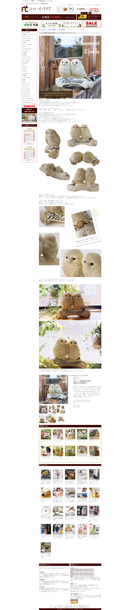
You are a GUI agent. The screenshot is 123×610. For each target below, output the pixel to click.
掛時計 (24, 79)
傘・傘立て (25, 63)
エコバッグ (25, 67)
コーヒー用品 (26, 61)
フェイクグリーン (27, 36)
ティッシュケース (27, 58)
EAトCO (24, 69)
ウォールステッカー (27, 48)
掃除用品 (25, 54)
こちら (76, 577)
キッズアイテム (26, 93)
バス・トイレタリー (27, 44)
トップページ (42, 29)
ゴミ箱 (24, 46)
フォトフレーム (26, 50)
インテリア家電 (26, 89)
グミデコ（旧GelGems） (28, 98)
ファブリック (26, 85)
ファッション (26, 87)
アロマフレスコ (26, 95)
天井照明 (25, 52)
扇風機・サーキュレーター (29, 34)
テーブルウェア (26, 73)
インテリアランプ (27, 56)
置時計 (24, 81)
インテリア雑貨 (26, 40)
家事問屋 (25, 75)
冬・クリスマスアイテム (28, 100)
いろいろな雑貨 (26, 32)
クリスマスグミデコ (27, 102)
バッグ (24, 65)
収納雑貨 (25, 42)
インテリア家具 (26, 77)
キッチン (25, 71)
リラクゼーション (27, 91)
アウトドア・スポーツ (28, 38)
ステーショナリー (27, 83)
